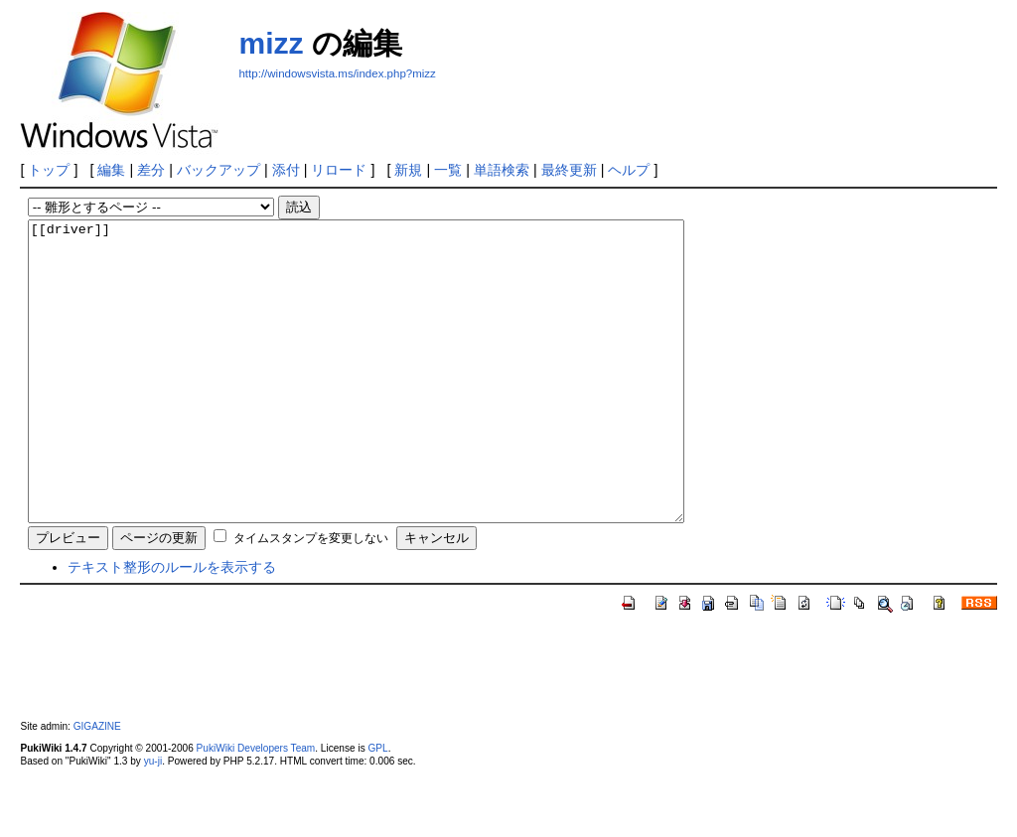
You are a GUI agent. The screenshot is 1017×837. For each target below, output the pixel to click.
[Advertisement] (470, 110)
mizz (270, 43)
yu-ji (153, 820)
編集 (111, 170)
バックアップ (218, 170)
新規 (408, 170)
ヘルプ (629, 170)
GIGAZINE (97, 785)
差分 (151, 170)
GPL (377, 807)
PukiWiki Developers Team (256, 807)
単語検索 (501, 170)
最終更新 (569, 170)
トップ (49, 170)
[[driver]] (396, 401)
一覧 (448, 170)
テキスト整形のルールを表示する (172, 626)
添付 (286, 170)
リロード (338, 170)
